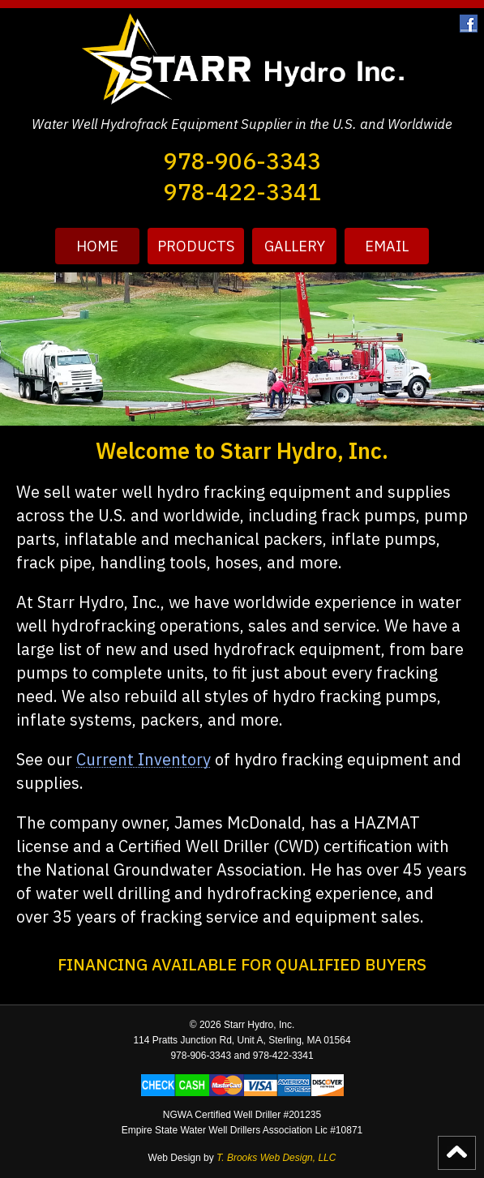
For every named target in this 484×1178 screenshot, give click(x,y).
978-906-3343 (242, 161)
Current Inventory (143, 759)
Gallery (294, 246)
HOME (97, 246)
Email (387, 246)
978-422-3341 (242, 192)
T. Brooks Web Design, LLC (276, 1157)
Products (195, 246)
